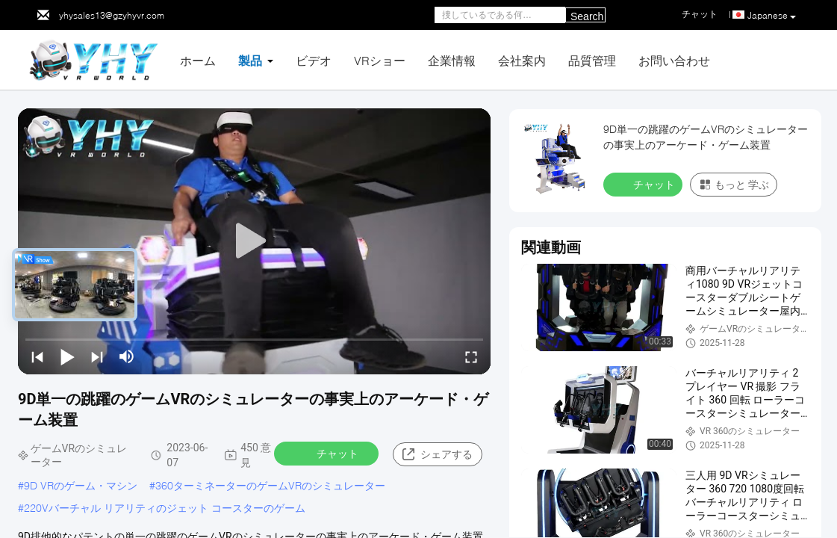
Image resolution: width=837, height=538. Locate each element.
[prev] (37, 356)
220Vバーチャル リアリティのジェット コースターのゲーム (164, 507)
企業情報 (452, 60)
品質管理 (592, 60)
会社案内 (522, 60)
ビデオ (314, 60)
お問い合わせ (674, 60)
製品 (250, 60)
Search (586, 16)
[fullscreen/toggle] (471, 356)
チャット (327, 452)
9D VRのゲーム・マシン (80, 485)
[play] (254, 241)
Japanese (771, 16)
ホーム (198, 60)
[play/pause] (67, 356)
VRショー (379, 60)
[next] (97, 356)
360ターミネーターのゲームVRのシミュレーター (270, 485)
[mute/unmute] (127, 356)
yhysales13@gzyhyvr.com (111, 15)
